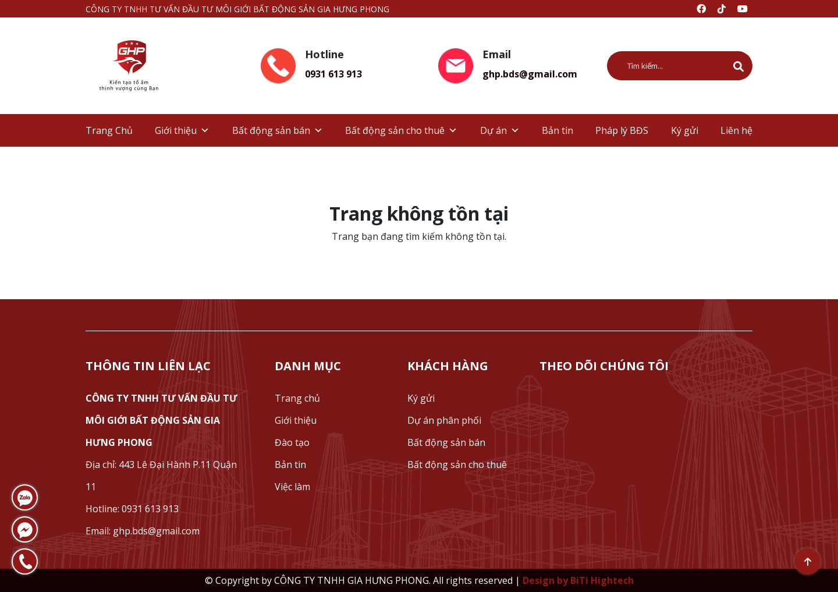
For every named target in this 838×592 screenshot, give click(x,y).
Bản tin (557, 130)
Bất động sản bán (277, 130)
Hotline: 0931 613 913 (132, 508)
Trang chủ (297, 398)
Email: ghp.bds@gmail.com (143, 530)
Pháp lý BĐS (621, 130)
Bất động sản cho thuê (401, 130)
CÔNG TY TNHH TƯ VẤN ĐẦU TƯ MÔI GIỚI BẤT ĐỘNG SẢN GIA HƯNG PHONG (161, 420)
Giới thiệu (182, 130)
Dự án (500, 130)
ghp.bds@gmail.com (529, 74)
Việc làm (292, 486)
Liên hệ (736, 130)
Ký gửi (684, 130)
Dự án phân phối (444, 420)
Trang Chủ (109, 130)
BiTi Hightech (602, 580)
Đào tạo (292, 442)
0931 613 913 (333, 74)
